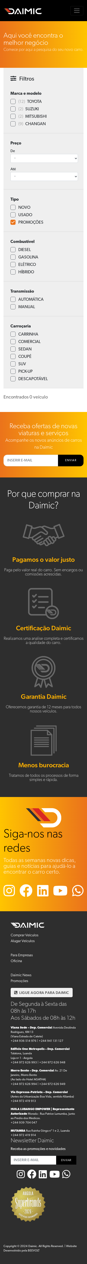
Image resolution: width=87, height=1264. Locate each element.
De (12, 151)
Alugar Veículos (23, 941)
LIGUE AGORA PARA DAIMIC (41, 992)
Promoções (19, 981)
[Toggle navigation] (76, 10)
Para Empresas (22, 955)
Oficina (16, 961)
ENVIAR (70, 460)
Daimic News (21, 975)
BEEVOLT (33, 1250)
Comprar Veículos (24, 935)
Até (13, 169)
